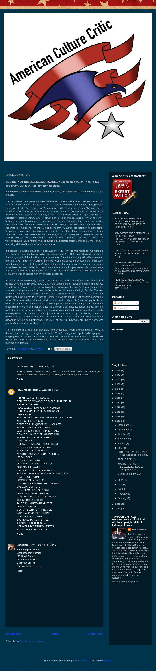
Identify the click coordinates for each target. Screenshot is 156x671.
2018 (118, 398)
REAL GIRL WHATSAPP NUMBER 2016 (38, 434)
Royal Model (24, 389)
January (122, 498)
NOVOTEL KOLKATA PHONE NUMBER (38, 454)
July (120, 448)
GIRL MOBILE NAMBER (30, 467)
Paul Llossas (139, 529)
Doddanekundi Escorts (29, 559)
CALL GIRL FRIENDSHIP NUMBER (36, 470)
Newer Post (13, 634)
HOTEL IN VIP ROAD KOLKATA (34, 447)
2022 (118, 384)
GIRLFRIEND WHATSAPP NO (33, 493)
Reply (20, 379)
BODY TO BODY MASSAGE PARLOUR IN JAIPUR (44, 401)
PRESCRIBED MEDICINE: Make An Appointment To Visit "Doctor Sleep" (131, 253)
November (124, 429)
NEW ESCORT (25, 414)
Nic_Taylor (83, 660)
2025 (118, 370)
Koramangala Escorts (28, 549)
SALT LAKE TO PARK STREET (33, 519)
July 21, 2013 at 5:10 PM (42, 366)
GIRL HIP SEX (24, 440)
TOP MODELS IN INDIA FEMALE (34, 437)
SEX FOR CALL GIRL (28, 404)
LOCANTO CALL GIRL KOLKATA (34, 463)
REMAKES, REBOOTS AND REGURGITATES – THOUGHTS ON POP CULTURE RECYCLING (131, 284)
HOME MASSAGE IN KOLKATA (33, 427)
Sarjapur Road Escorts (29, 566)
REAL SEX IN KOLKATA (29, 516)
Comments (121, 308)
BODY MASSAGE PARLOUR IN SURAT (38, 411)
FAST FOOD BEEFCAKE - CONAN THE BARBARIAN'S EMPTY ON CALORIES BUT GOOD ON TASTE (129, 222)
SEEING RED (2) (126, 459)
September (124, 438)
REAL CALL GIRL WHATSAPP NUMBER (38, 407)
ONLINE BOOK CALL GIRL (31, 500)
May (120, 484)
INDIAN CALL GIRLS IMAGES (33, 398)
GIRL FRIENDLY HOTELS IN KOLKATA (38, 431)
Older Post (95, 634)
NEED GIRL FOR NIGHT (30, 421)
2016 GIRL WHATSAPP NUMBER (35, 503)
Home (55, 634)
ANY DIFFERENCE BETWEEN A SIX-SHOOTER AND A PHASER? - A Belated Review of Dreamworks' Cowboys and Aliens (131, 239)
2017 (118, 402)
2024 (118, 375)
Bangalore (22, 545)
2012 (118, 504)
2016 (118, 407)
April (121, 489)
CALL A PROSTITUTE (28, 486)
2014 (118, 416)
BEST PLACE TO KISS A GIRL (33, 490)
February (123, 493)
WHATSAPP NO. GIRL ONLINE (33, 513)
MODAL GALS (24, 457)
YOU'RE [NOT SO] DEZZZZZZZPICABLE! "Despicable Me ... (130, 466)
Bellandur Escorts (26, 562)
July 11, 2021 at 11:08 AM (43, 545)
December (124, 425)
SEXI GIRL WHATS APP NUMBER (35, 509)
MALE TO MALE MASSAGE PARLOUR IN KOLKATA (45, 417)
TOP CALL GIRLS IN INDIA (31, 523)
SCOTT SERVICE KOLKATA (32, 529)
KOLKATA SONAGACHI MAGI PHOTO (37, 444)
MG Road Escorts (26, 556)
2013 (118, 421)
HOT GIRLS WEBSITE (29, 460)
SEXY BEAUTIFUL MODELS (32, 450)
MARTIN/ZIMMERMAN (129, 474)
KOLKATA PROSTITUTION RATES (35, 526)
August (122, 443)
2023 (118, 379)
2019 (118, 393)
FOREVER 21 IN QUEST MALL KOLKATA (39, 424)
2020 (118, 389)
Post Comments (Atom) (32, 641)
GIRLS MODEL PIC (27, 506)
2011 (118, 508)
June (121, 480)
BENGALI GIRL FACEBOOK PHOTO (36, 496)
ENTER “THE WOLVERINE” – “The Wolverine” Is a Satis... (133, 453)
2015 (118, 412)
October (122, 434)
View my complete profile (125, 581)
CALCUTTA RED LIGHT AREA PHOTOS (38, 483)
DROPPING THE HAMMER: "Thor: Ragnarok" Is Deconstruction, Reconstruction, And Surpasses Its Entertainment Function (131, 268)
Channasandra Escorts (29, 553)
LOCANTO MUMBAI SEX (30, 480)
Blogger (108, 660)
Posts (118, 302)
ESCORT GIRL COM (28, 477)
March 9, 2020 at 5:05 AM (45, 389)
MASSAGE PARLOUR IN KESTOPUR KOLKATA (42, 473)
